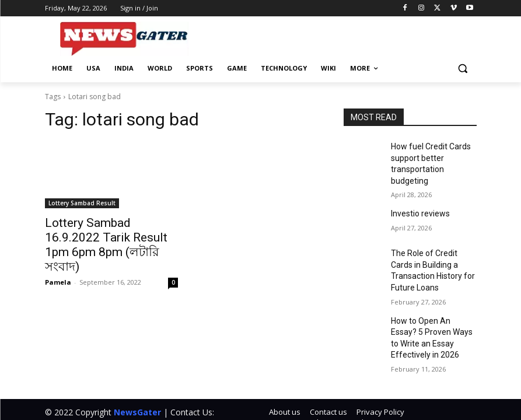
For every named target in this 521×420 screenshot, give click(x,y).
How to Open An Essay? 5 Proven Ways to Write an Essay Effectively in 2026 (432, 298)
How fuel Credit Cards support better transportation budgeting (430, 156)
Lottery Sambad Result (82, 203)
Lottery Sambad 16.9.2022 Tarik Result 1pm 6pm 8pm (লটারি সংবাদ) (104, 235)
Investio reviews (417, 196)
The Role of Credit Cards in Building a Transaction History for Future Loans (431, 246)
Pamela (58, 262)
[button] (463, 68)
